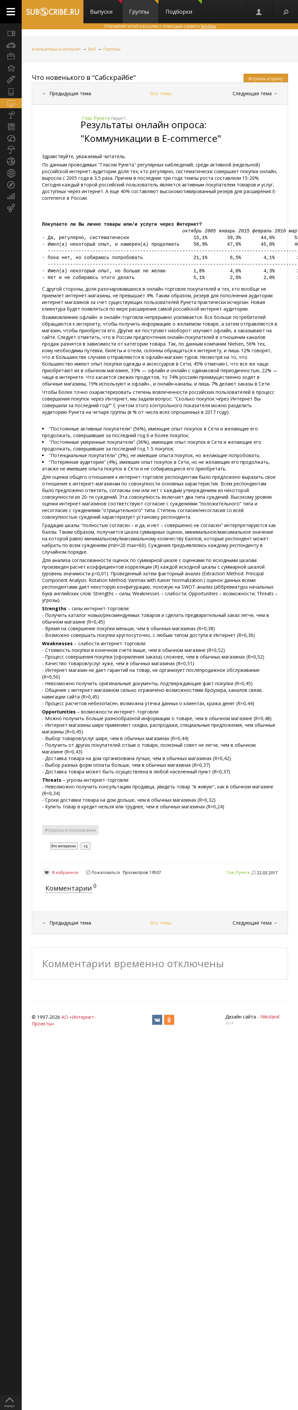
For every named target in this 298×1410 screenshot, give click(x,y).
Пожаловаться (105, 872)
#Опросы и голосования (70, 830)
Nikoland (269, 1016)
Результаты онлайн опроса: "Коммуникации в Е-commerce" (150, 131)
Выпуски (106, 7)
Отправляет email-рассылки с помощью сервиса (160, 26)
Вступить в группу (266, 79)
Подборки (184, 7)
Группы (144, 7)
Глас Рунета (238, 872)
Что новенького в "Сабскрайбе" (84, 77)
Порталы (111, 49)
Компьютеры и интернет (56, 49)
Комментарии (68, 888)
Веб (92, 49)
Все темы (161, 93)
